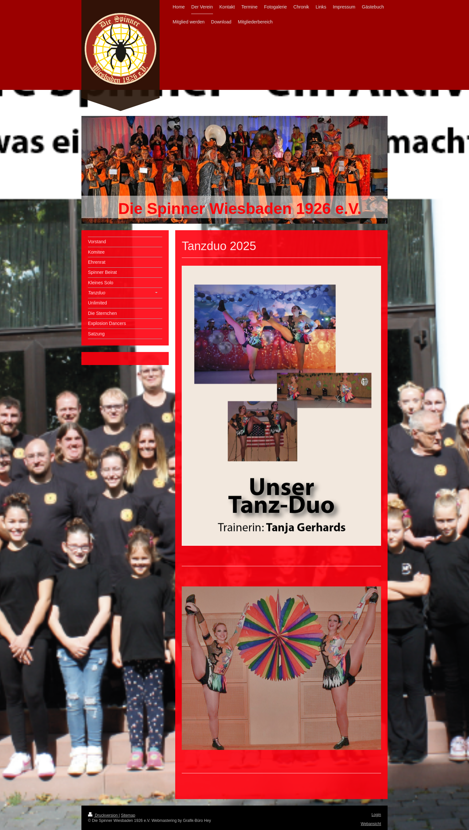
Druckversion (103, 815)
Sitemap (128, 815)
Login (376, 814)
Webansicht (371, 824)
